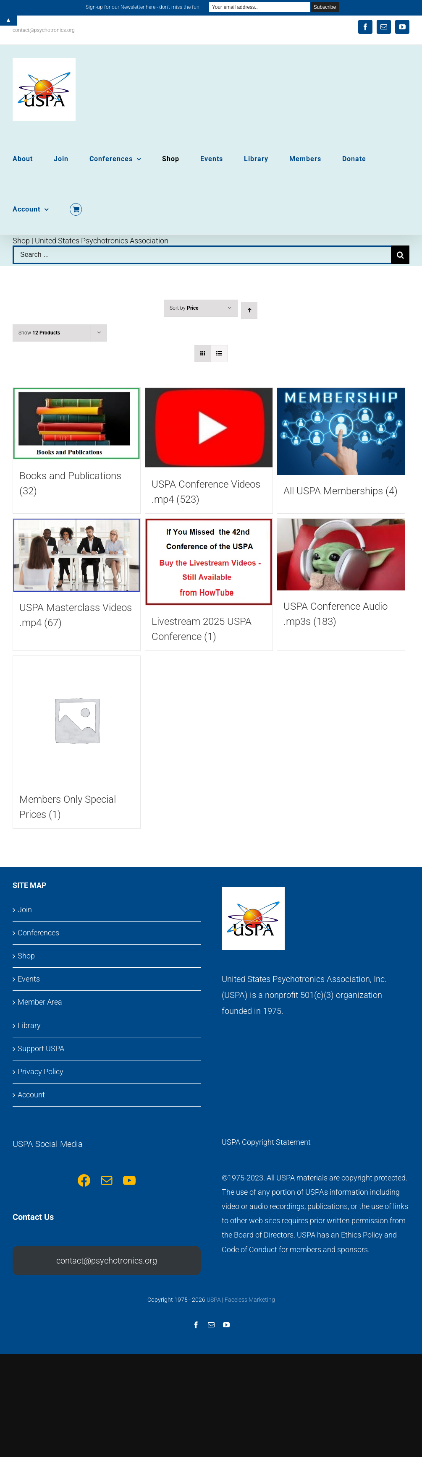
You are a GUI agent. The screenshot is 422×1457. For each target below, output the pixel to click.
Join (25, 909)
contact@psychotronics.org (44, 30)
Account (31, 1094)
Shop (26, 955)
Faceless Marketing (250, 1299)
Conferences (38, 932)
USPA (214, 1299)
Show (39, 333)
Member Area (40, 1001)
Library (29, 1025)
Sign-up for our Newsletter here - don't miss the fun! (143, 7)
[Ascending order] (249, 310)
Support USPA (41, 1048)
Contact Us (33, 1217)
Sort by (184, 308)
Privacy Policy (40, 1071)
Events (29, 978)
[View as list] (219, 353)
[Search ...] (202, 254)
